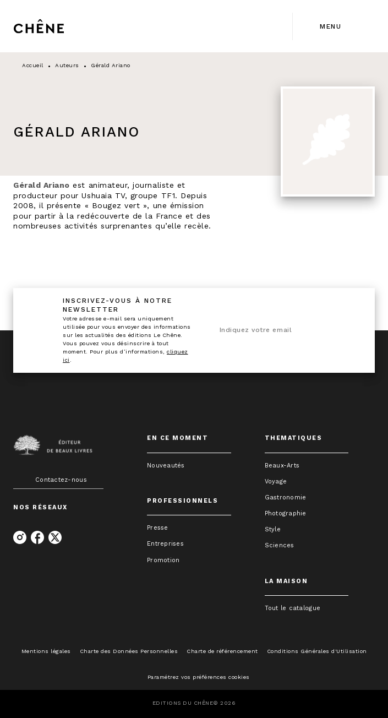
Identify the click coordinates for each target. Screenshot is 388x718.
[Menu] (334, 26)
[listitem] (19, 537)
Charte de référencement (222, 651)
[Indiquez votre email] (271, 330)
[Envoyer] (344, 330)
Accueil (32, 65)
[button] (189, 466)
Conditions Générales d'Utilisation (317, 651)
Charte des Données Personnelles (129, 651)
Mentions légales (46, 651)
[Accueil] (59, 26)
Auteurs (67, 65)
